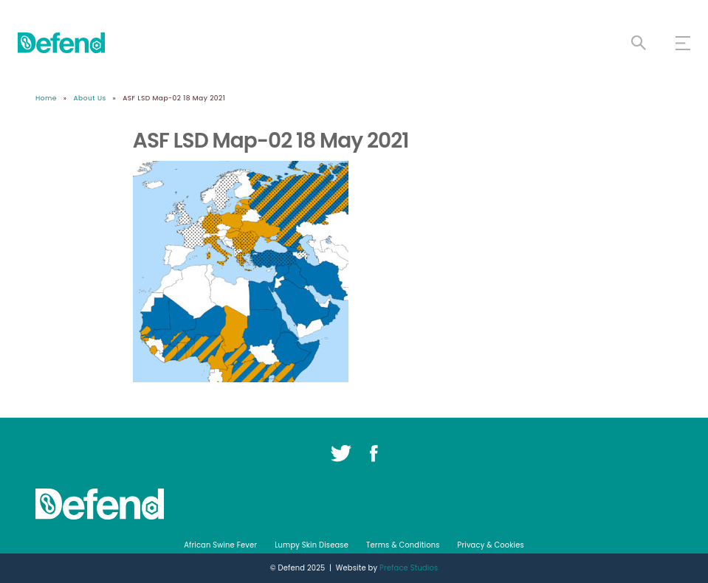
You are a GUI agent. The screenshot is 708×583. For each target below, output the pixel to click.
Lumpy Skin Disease (311, 545)
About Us (89, 98)
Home (46, 98)
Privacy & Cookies (491, 545)
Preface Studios (408, 568)
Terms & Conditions (403, 545)
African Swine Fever (220, 545)
